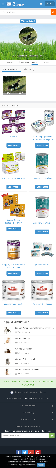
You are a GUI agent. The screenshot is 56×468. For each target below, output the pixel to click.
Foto (34, 62)
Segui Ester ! (28, 21)
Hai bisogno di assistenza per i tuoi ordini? (28, 383)
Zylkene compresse (42, 264)
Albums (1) (29, 69)
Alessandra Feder (36, 55)
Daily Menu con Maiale (42, 223)
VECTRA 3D (13, 136)
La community (28, 412)
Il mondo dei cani (28, 405)
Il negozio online (28, 419)
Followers (23, 62)
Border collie (18, 55)
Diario (10, 62)
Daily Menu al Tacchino (42, 178)
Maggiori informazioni (27, 465)
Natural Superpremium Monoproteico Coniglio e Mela (42, 139)
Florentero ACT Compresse (13, 178)
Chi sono (45, 62)
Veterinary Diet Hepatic (13, 304)
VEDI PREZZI (13, 145)
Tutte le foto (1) (11, 69)
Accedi (50, 3)
